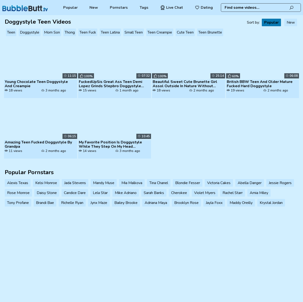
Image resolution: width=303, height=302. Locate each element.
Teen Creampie (159, 32)
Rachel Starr (233, 192)
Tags (144, 7)
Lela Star (100, 192)
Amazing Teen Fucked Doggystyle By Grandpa (38, 144)
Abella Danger (250, 183)
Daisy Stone (47, 192)
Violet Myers (204, 192)
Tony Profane (18, 202)
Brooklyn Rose (186, 202)
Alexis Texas (17, 183)
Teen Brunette (210, 32)
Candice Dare (75, 192)
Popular (70, 7)
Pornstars (119, 7)
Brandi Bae (45, 202)
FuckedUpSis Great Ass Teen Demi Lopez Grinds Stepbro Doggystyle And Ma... (110, 84)
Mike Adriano (126, 192)
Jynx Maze (98, 202)
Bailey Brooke (126, 202)
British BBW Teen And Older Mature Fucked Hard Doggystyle (260, 84)
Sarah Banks (154, 192)
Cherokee (179, 192)
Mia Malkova (131, 183)
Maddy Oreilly (241, 202)
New (93, 7)
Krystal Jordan (271, 202)
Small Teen (134, 32)
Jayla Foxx (214, 202)
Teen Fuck (88, 32)
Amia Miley (259, 192)
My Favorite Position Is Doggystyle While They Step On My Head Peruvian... (110, 144)
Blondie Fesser (187, 183)
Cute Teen (185, 32)
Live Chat (171, 7)
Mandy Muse (103, 183)
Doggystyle (29, 32)
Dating (204, 7)
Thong (70, 32)
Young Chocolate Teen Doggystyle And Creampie (36, 84)
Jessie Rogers (280, 183)
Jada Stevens (75, 183)
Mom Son (52, 32)
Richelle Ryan (72, 202)
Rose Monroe (18, 192)
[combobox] (261, 7)
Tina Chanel (158, 183)
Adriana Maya (156, 202)
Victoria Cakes (219, 183)
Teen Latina (110, 32)
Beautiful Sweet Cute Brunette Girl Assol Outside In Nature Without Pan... (185, 84)
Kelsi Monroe (46, 183)
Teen (11, 32)
